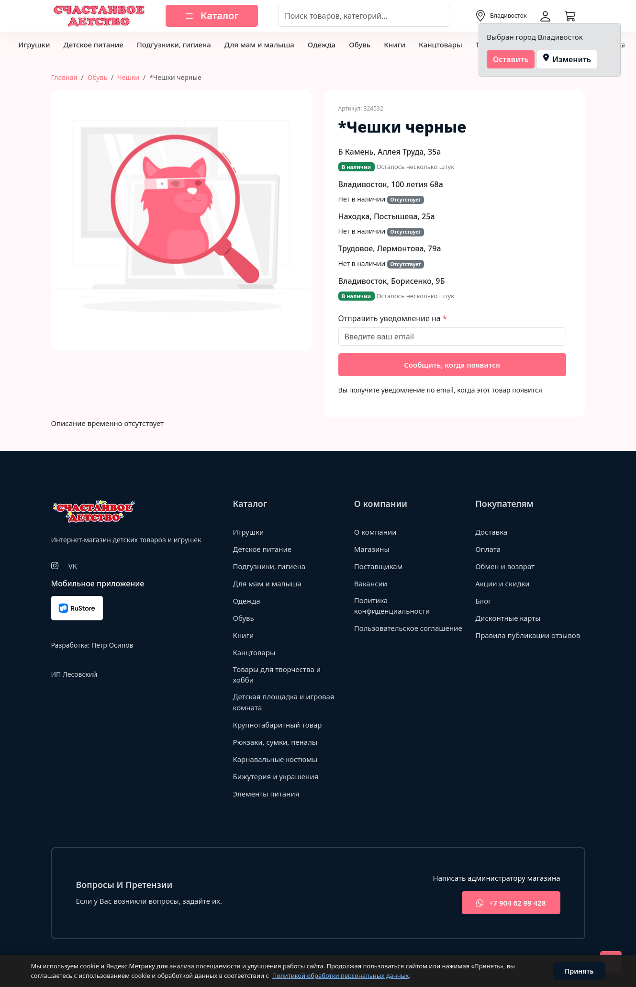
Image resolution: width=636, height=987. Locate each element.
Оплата (488, 549)
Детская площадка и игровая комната (284, 702)
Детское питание (93, 44)
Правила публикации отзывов (527, 635)
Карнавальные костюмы (275, 759)
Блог (483, 601)
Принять (579, 971)
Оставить (511, 59)
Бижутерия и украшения (276, 776)
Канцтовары (440, 44)
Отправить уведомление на (390, 318)
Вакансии (370, 583)
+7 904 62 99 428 (511, 902)
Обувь (359, 44)
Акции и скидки (502, 583)
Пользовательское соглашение (408, 628)
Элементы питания (266, 793)
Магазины (372, 549)
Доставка (491, 532)
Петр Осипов (112, 645)
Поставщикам (378, 566)
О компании (375, 532)
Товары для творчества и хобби (277, 674)
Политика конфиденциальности (392, 605)
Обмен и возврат (505, 566)
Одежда (321, 44)
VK (72, 566)
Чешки (128, 77)
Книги (394, 44)
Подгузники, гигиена (174, 44)
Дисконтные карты (508, 618)
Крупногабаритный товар (277, 724)
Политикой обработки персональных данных (340, 975)
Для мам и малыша (259, 44)
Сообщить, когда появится (452, 365)
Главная (64, 77)
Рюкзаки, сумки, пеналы (275, 742)
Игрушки (34, 44)
